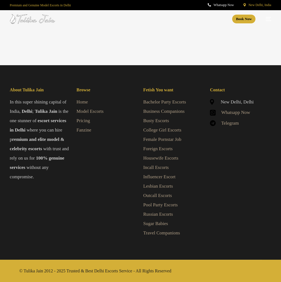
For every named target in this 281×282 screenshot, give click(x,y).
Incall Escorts (156, 167)
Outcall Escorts (157, 195)
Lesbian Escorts (158, 186)
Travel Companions (161, 233)
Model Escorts (90, 111)
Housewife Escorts (160, 158)
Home (82, 102)
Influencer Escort (159, 176)
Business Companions (164, 111)
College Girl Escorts (162, 130)
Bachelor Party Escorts (164, 102)
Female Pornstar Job (162, 139)
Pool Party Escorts (160, 204)
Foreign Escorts (158, 148)
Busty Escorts (156, 120)
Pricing (83, 120)
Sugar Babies (155, 223)
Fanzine (84, 130)
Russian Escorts (158, 214)
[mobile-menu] (266, 19)
